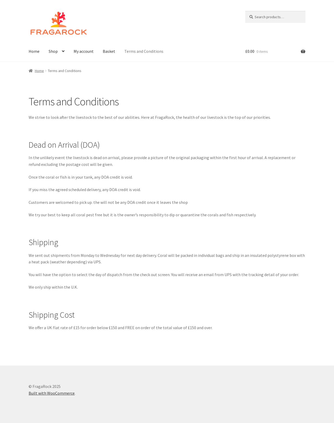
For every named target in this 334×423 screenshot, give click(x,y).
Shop (53, 51)
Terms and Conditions (143, 51)
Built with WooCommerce (52, 393)
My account (84, 51)
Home (34, 51)
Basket (109, 51)
